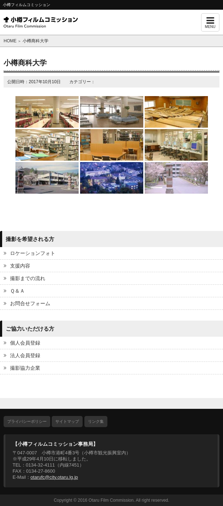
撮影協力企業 (25, 368)
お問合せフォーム (30, 303)
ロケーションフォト (32, 253)
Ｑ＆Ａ (17, 291)
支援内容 (20, 266)
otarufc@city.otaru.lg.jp (54, 477)
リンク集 (96, 421)
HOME (10, 40)
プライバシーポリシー (27, 421)
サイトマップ (67, 421)
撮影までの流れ (27, 278)
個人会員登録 (25, 343)
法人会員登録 (25, 355)
